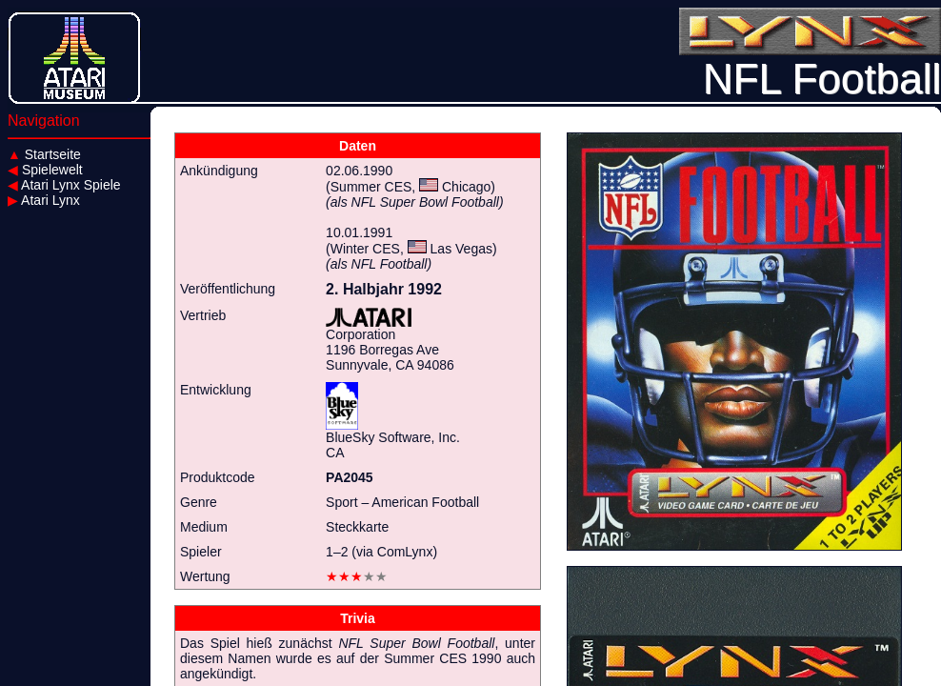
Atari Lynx (44, 200)
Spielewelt (45, 169)
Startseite (44, 154)
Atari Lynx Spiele (64, 184)
